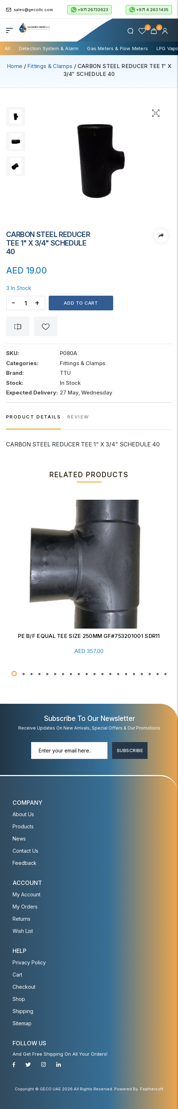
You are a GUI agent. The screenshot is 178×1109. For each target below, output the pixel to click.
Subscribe (130, 750)
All (7, 48)
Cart (17, 975)
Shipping (23, 1011)
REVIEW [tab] (78, 417)
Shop (19, 999)
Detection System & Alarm (49, 48)
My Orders (25, 907)
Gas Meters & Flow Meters (117, 48)
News (19, 839)
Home (14, 66)
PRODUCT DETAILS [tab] (33, 417)
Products (23, 826)
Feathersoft (151, 1088)
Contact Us (25, 851)
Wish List (23, 931)
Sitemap (22, 1023)
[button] (14, 673)
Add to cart (81, 303)
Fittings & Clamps (49, 66)
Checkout (24, 987)
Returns (21, 919)
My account (26, 894)
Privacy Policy (29, 962)
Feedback (25, 863)
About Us (23, 814)
